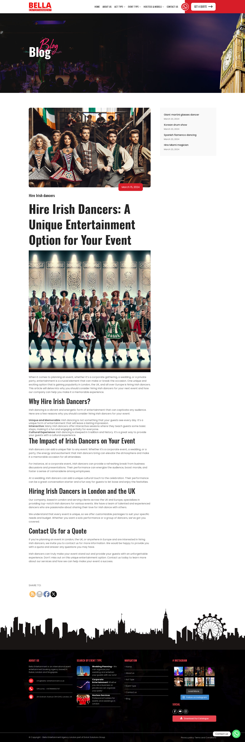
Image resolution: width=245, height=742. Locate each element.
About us (107, 6)
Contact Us (172, 6)
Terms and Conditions (205, 737)
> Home (128, 666)
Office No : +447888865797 (48, 689)
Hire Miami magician (176, 145)
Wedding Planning (102, 666)
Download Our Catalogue (194, 718)
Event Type (133, 6)
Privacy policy (187, 737)
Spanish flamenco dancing (180, 135)
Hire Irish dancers (42, 195)
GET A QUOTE (203, 6)
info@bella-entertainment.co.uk (50, 681)
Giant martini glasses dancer (181, 114)
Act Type (118, 6)
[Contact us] (236, 734)
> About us (129, 673)
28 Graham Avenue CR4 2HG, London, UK (54, 696)
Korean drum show (175, 125)
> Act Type (129, 679)
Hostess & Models (153, 6)
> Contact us (131, 692)
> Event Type (130, 686)
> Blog (127, 698)
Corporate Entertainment (100, 681)
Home (97, 6)
